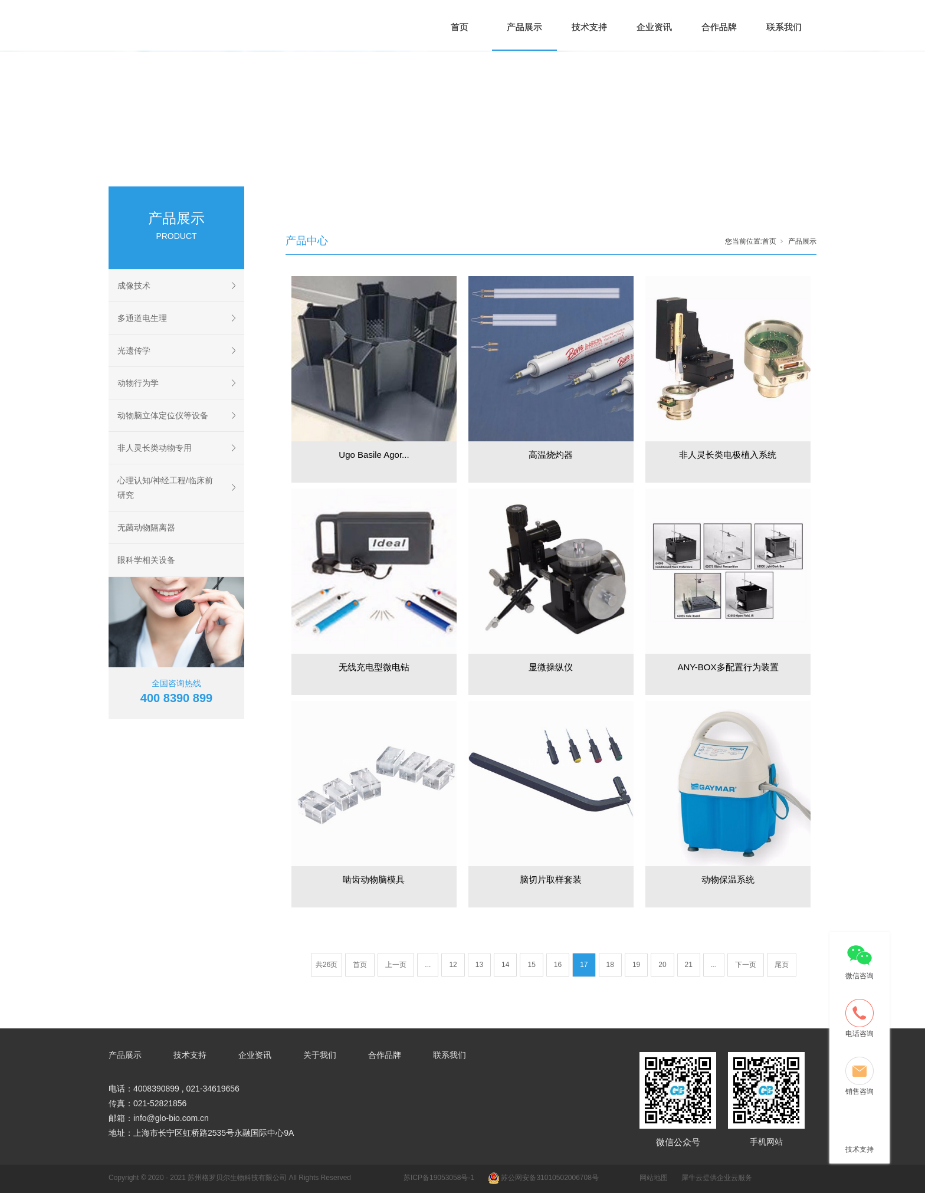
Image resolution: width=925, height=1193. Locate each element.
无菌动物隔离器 (146, 527)
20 (662, 965)
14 (505, 965)
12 (453, 965)
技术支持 (589, 27)
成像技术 (133, 285)
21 (689, 965)
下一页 (745, 965)
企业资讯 (654, 27)
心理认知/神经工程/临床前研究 (165, 488)
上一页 (395, 965)
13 (479, 965)
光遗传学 (133, 350)
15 (531, 965)
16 (558, 965)
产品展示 (524, 27)
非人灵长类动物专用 (154, 448)
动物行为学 (138, 383)
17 (584, 965)
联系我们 (784, 27)
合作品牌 (719, 27)
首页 (459, 27)
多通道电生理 (142, 318)
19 (636, 965)
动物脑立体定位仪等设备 (162, 415)
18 (610, 965)
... (428, 965)
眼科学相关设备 (146, 560)
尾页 (782, 965)
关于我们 (319, 1055)
